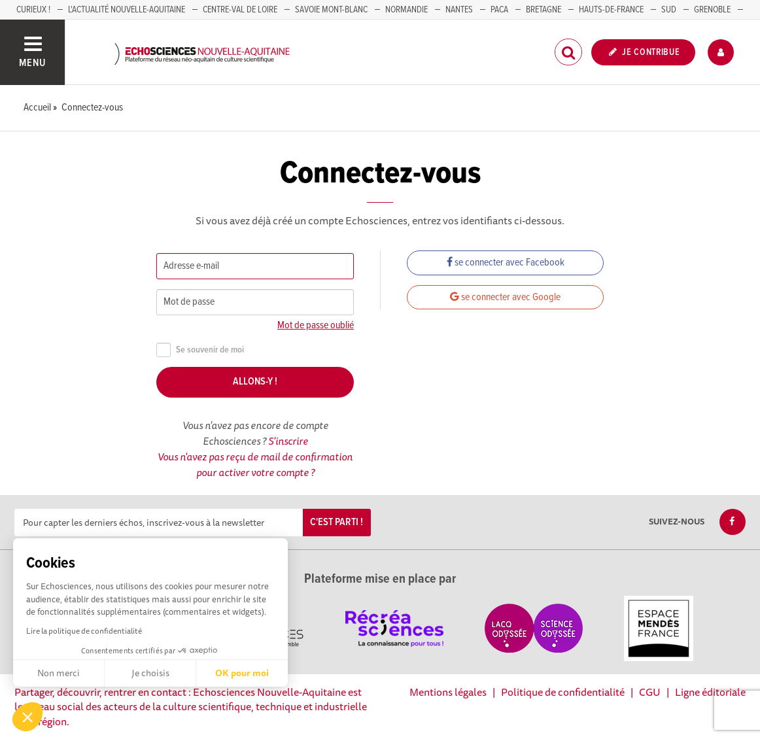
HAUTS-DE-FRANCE (611, 10)
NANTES (459, 10)
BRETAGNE (543, 10)
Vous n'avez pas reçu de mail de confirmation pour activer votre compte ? (255, 464)
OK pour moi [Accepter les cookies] (242, 673)
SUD (668, 10)
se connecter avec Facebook (505, 262)
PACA (499, 10)
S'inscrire (288, 440)
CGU (650, 691)
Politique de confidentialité (563, 691)
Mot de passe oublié (315, 325)
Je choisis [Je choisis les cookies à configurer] (150, 673)
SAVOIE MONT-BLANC (331, 10)
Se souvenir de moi (200, 350)
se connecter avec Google (505, 297)
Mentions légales (448, 691)
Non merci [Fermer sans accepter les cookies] (58, 673)
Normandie (406, 10)
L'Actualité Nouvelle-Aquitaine (126, 10)
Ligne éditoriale (710, 691)
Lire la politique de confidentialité (84, 631)
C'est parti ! (336, 522)
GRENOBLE (712, 10)
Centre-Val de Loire (240, 10)
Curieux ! (33, 10)
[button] (27, 716)
